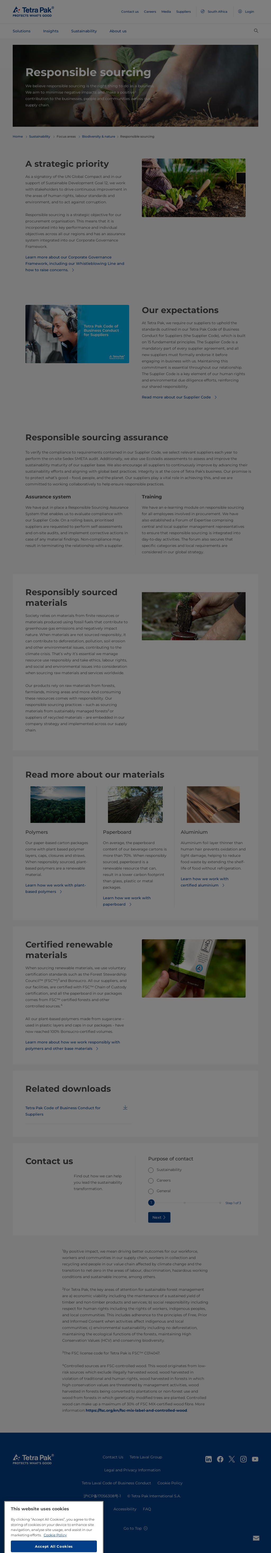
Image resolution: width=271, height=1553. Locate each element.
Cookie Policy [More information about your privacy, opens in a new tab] (55, 1550)
